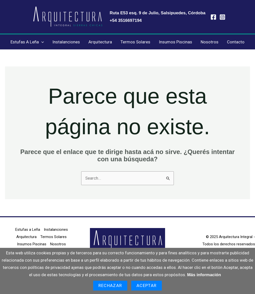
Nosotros (209, 41)
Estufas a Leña (27, 41)
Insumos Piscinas (175, 41)
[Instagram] (222, 17)
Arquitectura (100, 41)
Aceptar (147, 285)
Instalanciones (66, 41)
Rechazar (110, 285)
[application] (41, 41)
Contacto (235, 41)
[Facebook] (213, 17)
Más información (204, 274)
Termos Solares (135, 41)
